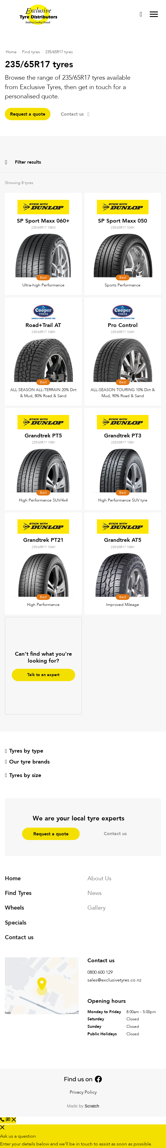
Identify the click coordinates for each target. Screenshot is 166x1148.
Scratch (92, 1105)
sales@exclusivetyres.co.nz (114, 980)
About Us (99, 878)
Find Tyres (18, 893)
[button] (11, 1120)
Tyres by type (24, 751)
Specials (15, 922)
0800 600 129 (100, 972)
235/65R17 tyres (59, 52)
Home (11, 52)
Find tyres (31, 52)
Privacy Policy (83, 1092)
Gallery (96, 908)
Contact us (75, 114)
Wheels (14, 908)
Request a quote (27, 114)
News (94, 893)
